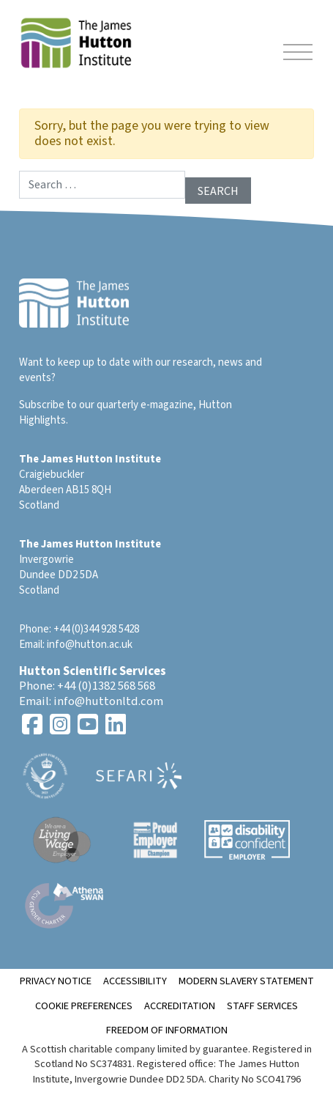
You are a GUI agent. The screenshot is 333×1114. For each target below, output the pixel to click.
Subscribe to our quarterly (78, 405)
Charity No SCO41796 (255, 1079)
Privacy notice (55, 981)
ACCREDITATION (179, 1006)
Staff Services (262, 1006)
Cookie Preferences (83, 1006)
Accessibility (135, 981)
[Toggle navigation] (297, 54)
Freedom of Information (167, 1030)
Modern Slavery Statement (246, 981)
